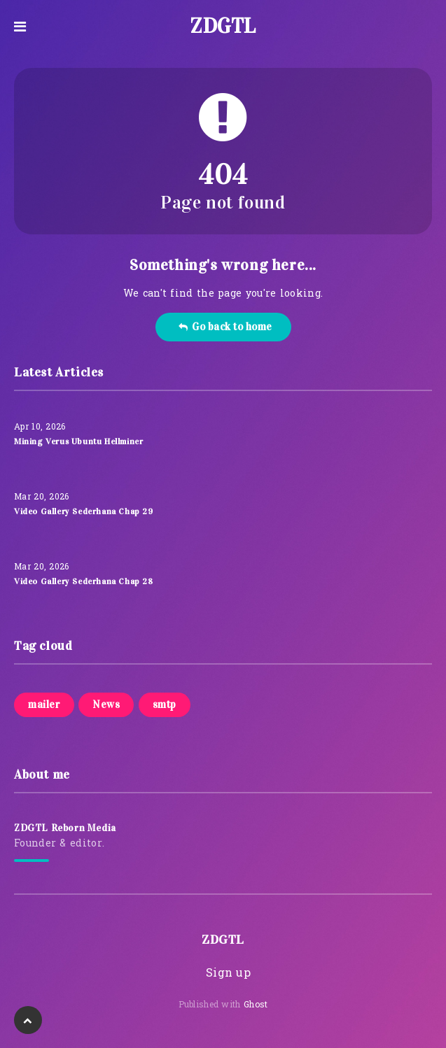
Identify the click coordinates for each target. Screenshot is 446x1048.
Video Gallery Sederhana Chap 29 (83, 511)
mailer (44, 704)
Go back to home (225, 326)
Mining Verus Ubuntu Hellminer (78, 441)
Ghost (256, 1005)
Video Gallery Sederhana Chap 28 (83, 581)
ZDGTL (223, 25)
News (106, 704)
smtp (164, 704)
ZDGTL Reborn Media (65, 828)
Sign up (228, 973)
